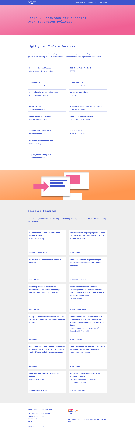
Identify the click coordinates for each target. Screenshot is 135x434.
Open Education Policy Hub (40, 410)
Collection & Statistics (39, 414)
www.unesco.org (78, 390)
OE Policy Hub (74, 419)
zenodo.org (35, 82)
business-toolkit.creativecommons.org (87, 106)
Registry (103, 2)
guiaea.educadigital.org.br (41, 130)
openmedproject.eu (79, 309)
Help (30, 421)
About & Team (34, 419)
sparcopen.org (77, 82)
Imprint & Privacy (36, 427)
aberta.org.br (77, 130)
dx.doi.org (76, 252)
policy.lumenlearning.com (41, 155)
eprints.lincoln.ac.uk (39, 390)
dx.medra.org (77, 339)
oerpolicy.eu (36, 106)
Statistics (80, 2)
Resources (92, 2)
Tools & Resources (36, 416)
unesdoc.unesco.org (39, 252)
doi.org (34, 339)
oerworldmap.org (38, 85)
